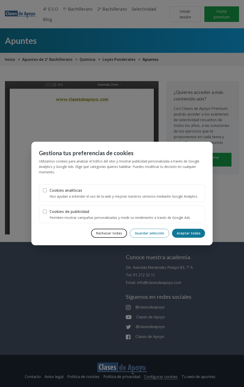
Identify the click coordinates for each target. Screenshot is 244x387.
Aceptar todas (188, 233)
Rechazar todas (109, 233)
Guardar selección (149, 233)
